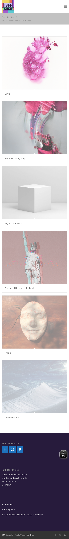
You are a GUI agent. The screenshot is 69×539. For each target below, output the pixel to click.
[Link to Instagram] (60, 534)
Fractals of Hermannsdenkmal (19, 288)
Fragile (8, 352)
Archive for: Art (10, 17)
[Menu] (65, 6)
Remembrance (12, 417)
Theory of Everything (15, 158)
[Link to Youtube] (65, 534)
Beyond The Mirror (14, 223)
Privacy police (8, 509)
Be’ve (7, 93)
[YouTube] (20, 449)
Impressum (7, 504)
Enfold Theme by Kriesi (24, 535)
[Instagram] (12, 449)
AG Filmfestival (36, 514)
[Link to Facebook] (55, 534)
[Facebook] (5, 449)
